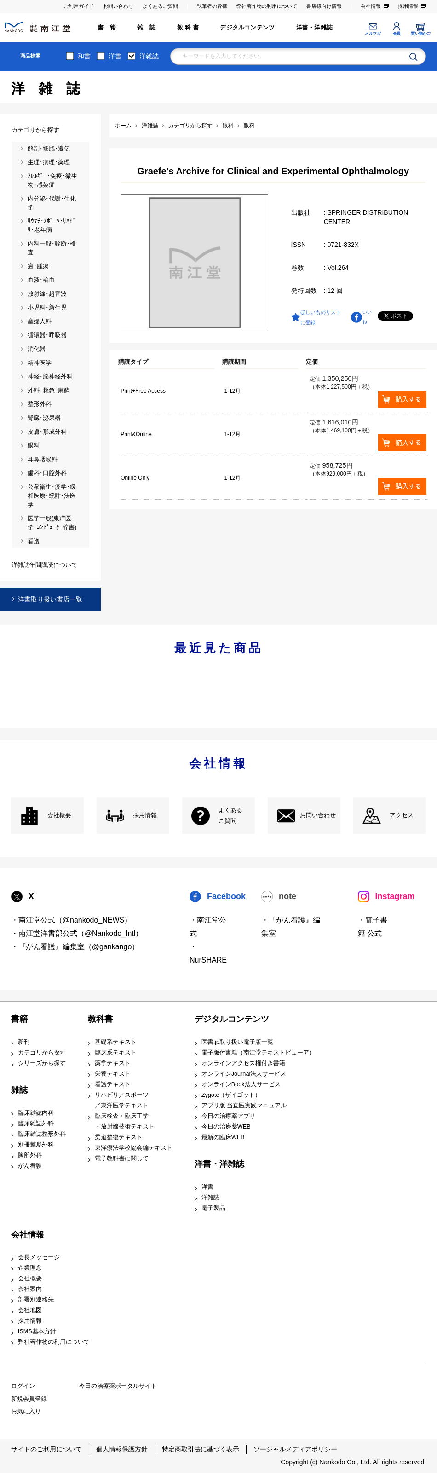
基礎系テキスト (116, 1042)
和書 (84, 56)
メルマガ (372, 33)
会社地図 (30, 1310)
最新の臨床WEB (223, 1137)
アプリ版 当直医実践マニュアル (244, 1105)
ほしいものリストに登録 (320, 317)
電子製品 (213, 1208)
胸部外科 (30, 1155)
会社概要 (59, 815)
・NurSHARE (208, 953)
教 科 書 (188, 27)
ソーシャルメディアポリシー (295, 1449)
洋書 (115, 56)
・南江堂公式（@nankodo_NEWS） (71, 920)
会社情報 (371, 6)
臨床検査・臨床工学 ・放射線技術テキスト (125, 1121)
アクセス (402, 815)
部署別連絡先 (36, 1299)
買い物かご (421, 33)
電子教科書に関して (122, 1158)
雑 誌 (146, 27)
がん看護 (30, 1166)
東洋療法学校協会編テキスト (133, 1148)
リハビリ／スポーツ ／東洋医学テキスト (122, 1100)
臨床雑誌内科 (36, 1113)
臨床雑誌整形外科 (42, 1134)
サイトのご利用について (46, 1449)
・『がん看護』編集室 (290, 926)
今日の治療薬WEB (226, 1126)
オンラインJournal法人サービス (244, 1074)
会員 (397, 33)
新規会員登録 (29, 1399)
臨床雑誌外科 (36, 1123)
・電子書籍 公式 (372, 926)
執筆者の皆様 (212, 6)
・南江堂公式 (208, 926)
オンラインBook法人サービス (241, 1084)
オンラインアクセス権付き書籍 (243, 1063)
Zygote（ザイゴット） (231, 1095)
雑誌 (19, 1090)
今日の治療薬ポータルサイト (118, 1386)
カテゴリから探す (42, 1052)
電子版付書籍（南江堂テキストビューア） (258, 1052)
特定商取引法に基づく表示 (200, 1449)
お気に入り (26, 1411)
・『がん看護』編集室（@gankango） (75, 947)
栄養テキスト (113, 1074)
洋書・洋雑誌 (314, 27)
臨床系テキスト (116, 1052)
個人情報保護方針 (122, 1449)
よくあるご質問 (160, 6)
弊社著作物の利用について (266, 6)
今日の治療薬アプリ (228, 1116)
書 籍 (107, 27)
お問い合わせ (118, 6)
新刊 (24, 1042)
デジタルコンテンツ (247, 27)
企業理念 (30, 1268)
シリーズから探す (42, 1063)
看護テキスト (113, 1084)
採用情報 (408, 6)
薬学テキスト (113, 1063)
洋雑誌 (149, 56)
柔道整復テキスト (119, 1137)
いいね (367, 317)
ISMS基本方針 (37, 1331)
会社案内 (30, 1289)
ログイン (23, 1386)
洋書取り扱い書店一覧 (50, 599)
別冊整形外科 (36, 1144)
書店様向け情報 (324, 6)
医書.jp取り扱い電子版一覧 (237, 1042)
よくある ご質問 (230, 815)
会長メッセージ (39, 1257)
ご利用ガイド (78, 6)
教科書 (100, 1019)
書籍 (19, 1019)
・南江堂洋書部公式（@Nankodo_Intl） (77, 933)
